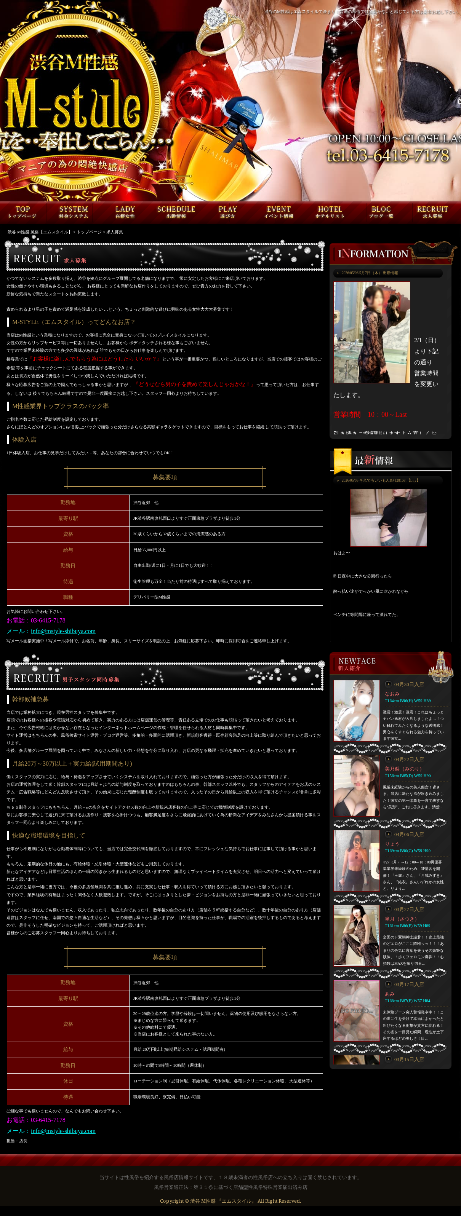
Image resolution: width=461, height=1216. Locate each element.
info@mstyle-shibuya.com (63, 631)
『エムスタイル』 (236, 1200)
